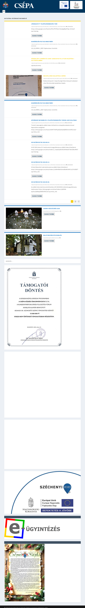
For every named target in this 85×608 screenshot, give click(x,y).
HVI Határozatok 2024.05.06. (40, 180)
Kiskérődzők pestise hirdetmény (42, 40)
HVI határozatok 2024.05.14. (40, 160)
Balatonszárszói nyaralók (52, 234)
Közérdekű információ (65, 42)
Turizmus (56, 236)
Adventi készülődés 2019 (51, 207)
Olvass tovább (37, 34)
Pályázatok (62, 25)
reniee (44, 209)
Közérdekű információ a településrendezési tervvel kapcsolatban (54, 119)
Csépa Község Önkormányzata (37, 25)
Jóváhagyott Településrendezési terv (44, 22)
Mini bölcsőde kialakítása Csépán (54, 74)
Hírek (59, 25)
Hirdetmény (54, 25)
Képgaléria (56, 209)
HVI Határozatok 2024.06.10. (40, 141)
